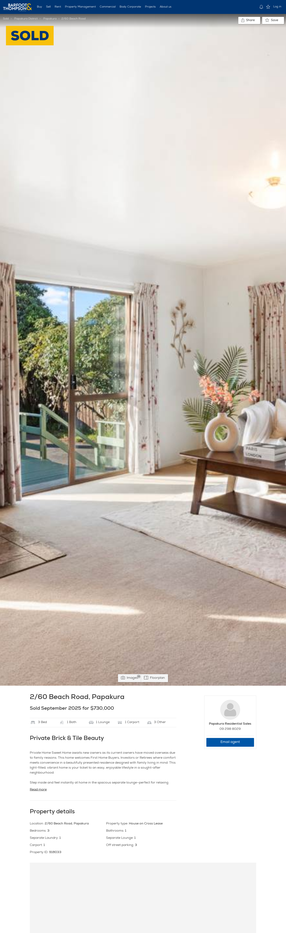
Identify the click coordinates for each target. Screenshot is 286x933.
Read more (38, 789)
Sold (6, 18)
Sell (48, 7)
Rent (58, 7)
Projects (150, 7)
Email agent (230, 742)
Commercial (108, 7)
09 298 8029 (230, 729)
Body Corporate (130, 7)
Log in (277, 6)
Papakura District (26, 18)
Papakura (50, 18)
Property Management (80, 7)
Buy (39, 7)
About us (165, 7)
